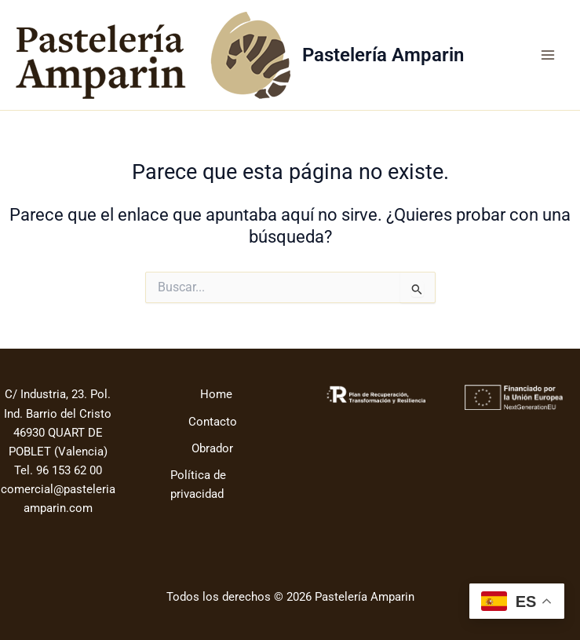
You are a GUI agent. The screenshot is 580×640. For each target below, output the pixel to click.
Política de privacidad (198, 484)
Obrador (212, 448)
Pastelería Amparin (383, 55)
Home (216, 394)
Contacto (212, 422)
